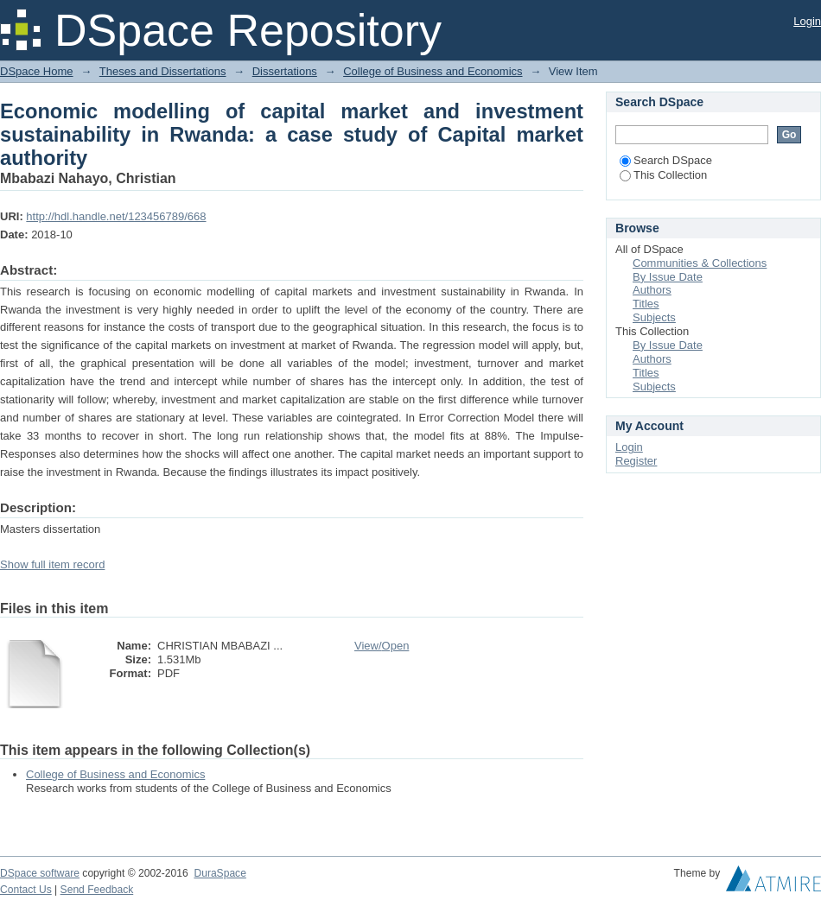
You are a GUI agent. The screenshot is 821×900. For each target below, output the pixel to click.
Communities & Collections (700, 263)
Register (636, 460)
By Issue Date (668, 276)
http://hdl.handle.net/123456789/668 (116, 216)
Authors (652, 289)
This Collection (663, 174)
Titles (646, 303)
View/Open (381, 645)
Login (807, 21)
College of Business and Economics (432, 71)
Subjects (654, 317)
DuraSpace (219, 873)
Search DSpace (666, 160)
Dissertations (284, 71)
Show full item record (52, 564)
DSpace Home (36, 71)
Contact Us (26, 890)
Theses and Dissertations (162, 71)
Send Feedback (97, 890)
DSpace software (40, 873)
